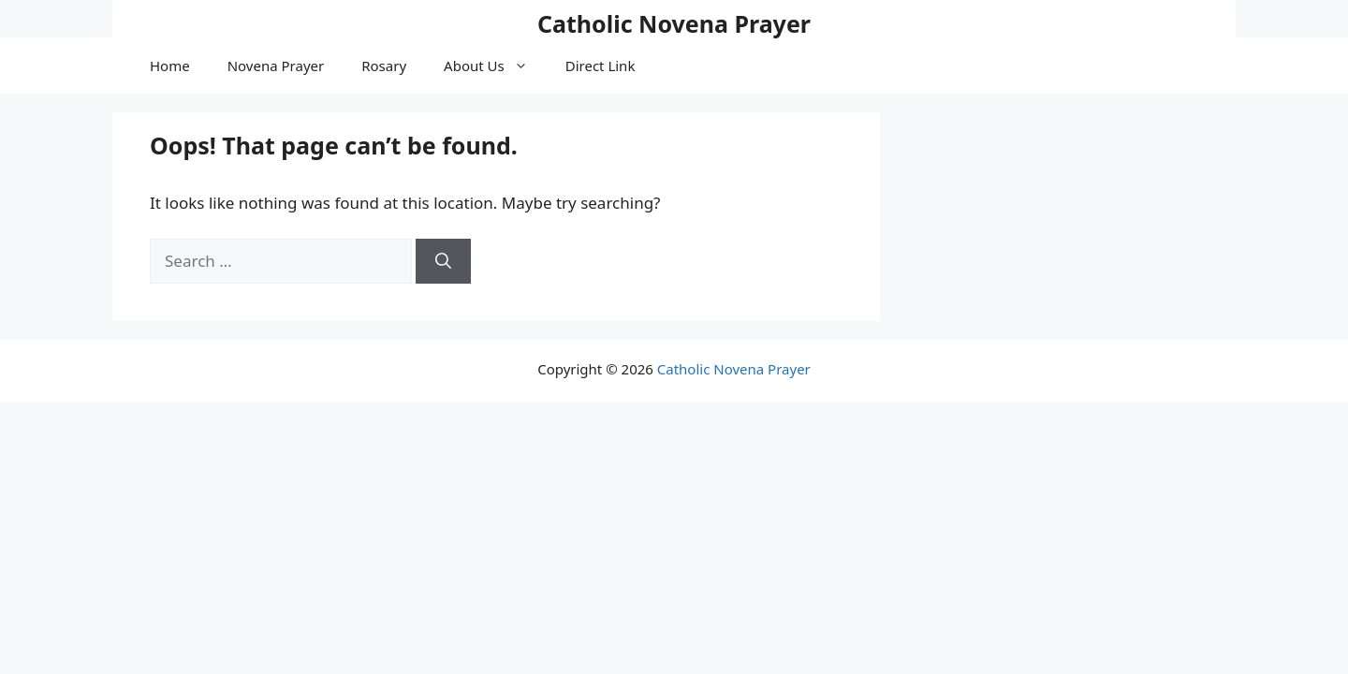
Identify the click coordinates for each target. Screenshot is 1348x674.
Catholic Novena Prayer (674, 23)
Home (170, 65)
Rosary (383, 65)
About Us (495, 65)
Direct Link (600, 65)
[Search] (443, 261)
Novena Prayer (276, 65)
